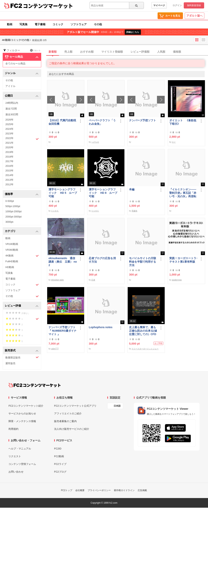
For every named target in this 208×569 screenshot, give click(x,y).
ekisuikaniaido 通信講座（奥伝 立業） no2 (63, 262)
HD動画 (9, 267)
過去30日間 (11, 114)
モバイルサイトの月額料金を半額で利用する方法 (142, 262)
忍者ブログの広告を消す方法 (102, 260)
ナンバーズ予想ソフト (142, 120)
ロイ (174, 142)
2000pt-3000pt (13, 216)
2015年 (9, 170)
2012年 (9, 184)
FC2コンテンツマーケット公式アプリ (75, 405)
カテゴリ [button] (22, 231)
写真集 (23, 24)
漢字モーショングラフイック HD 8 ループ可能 (103, 193)
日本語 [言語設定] (117, 406)
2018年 (9, 156)
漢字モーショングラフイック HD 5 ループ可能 (63, 193)
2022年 (22, 139)
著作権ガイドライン (124, 490)
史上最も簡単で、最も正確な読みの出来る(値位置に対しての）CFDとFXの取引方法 (143, 331)
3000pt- (9, 221)
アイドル (10, 86)
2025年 (9, 124)
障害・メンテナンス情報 (22, 421)
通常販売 (10, 363)
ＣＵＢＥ (55, 211)
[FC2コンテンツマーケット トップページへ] (34, 385)
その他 (98, 24)
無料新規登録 (194, 5)
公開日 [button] (22, 96)
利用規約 (13, 428)
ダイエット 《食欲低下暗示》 (182, 122)
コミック (58, 24)
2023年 (9, 133)
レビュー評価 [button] (22, 306)
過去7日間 (11, 108)
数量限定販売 (22, 357)
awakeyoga (177, 280)
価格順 (177, 51)
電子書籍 (40, 24)
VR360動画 (11, 249)
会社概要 (80, 490)
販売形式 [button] (22, 350)
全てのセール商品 (15, 63)
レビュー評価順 (140, 51)
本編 (131, 189)
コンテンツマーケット (48, 5)
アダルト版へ (194, 15)
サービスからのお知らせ (22, 413)
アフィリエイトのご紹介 (68, 413)
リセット (35, 50)
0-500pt (9, 201)
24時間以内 (11, 102)
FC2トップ (66, 490)
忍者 (93, 280)
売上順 (68, 51)
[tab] (127, 52)
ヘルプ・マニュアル (19, 448)
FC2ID (57, 448)
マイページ (159, 5)
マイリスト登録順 (112, 51)
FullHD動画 (11, 261)
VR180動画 (11, 244)
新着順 (53, 51)
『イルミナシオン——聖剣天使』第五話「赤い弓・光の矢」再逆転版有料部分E (182, 193)
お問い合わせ (15, 471)
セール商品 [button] (22, 57)
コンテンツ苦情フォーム (22, 464)
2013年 (9, 179)
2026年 (9, 119)
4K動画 (22, 255)
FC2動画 (59, 456)
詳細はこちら (132, 32)
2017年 (9, 161)
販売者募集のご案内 (65, 421)
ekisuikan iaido (57, 280)
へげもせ (95, 142)
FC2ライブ (60, 464)
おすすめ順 (87, 51)
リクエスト (14, 456)
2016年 (9, 165)
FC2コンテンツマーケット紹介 (25, 405)
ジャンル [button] (22, 73)
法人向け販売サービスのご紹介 (71, 428)
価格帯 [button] (22, 194)
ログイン (177, 5)
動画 (9, 24)
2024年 (9, 128)
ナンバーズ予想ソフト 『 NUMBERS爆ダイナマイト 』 (63, 331)
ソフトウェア (78, 24)
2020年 (9, 147)
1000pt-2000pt (13, 211)
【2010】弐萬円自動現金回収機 (62, 122)
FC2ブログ (60, 471)
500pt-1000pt (12, 206)
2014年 (9, 175)
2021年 (9, 142)
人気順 (161, 51)
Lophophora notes (100, 327)
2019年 (9, 152)
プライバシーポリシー (99, 490)
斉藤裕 (134, 211)
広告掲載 (142, 490)
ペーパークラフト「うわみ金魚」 (102, 122)
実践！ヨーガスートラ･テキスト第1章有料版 (183, 260)
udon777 (55, 349)
